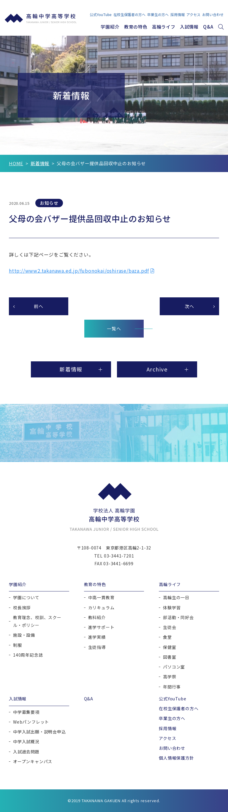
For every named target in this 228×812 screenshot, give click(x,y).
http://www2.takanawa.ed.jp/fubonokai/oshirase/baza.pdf (79, 270)
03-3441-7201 (119, 556)
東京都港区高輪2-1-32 (128, 548)
